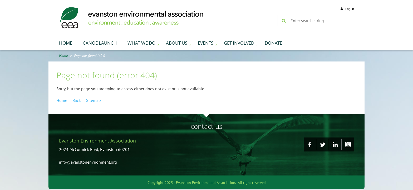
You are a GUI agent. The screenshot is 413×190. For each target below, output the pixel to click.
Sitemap (93, 100)
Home (63, 55)
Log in (349, 9)
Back (76, 100)
